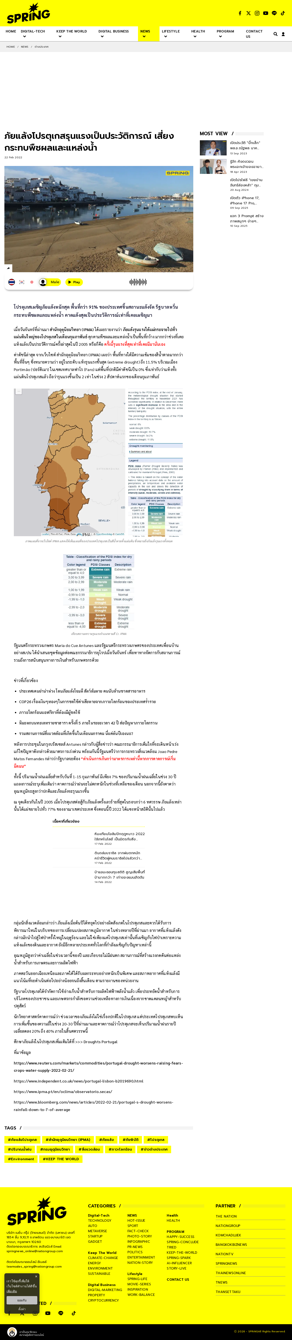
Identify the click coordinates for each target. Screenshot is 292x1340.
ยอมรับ (22, 1300)
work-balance (141, 1294)
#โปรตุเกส (156, 1139)
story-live (176, 1268)
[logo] (28, 13)
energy (94, 1263)
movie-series (139, 1284)
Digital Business (102, 1284)
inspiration (137, 1289)
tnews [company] (222, 1282)
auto (92, 1225)
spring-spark (179, 1257)
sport (132, 1225)
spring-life (137, 1279)
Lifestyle (135, 1274)
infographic (138, 1241)
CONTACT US (178, 1279)
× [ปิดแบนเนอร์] (36, 1276)
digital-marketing (105, 1290)
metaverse (97, 1231)
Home (11, 47)
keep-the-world (182, 1252)
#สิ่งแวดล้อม (89, 1149)
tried (171, 1247)
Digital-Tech (98, 1215)
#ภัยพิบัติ (130, 1139)
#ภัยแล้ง (106, 1139)
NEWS (25, 47)
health (173, 1220)
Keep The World (102, 1252)
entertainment (141, 1257)
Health (172, 1215)
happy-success (180, 1236)
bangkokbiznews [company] (231, 1244)
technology (99, 1220)
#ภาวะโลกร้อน (120, 1149)
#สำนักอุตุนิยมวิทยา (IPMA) (68, 1139)
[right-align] (275, 34)
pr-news (135, 1247)
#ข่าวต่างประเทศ (154, 1149)
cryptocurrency (103, 1300)
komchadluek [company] (228, 1235)
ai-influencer (179, 1263)
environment (100, 1268)
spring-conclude (183, 1242)
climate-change (103, 1257)
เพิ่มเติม (12, 1291)
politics (135, 1252)
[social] (240, 13)
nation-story (140, 1262)
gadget (95, 1241)
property (96, 1295)
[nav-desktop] (11, 31)
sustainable (99, 1273)
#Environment (21, 1159)
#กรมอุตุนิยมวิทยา (55, 1149)
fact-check (138, 1231)
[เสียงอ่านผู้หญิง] (50, 282)
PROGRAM (175, 1231)
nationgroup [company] (228, 1225)
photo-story (139, 1236)
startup (95, 1236)
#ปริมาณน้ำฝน (19, 1149)
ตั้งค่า (22, 1309)
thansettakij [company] (228, 1292)
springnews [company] (226, 1263)
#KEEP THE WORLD (61, 1159)
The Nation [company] (226, 1216)
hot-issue (136, 1220)
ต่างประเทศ (42, 47)
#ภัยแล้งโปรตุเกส (22, 1139)
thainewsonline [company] (231, 1273)
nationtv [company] (224, 1254)
